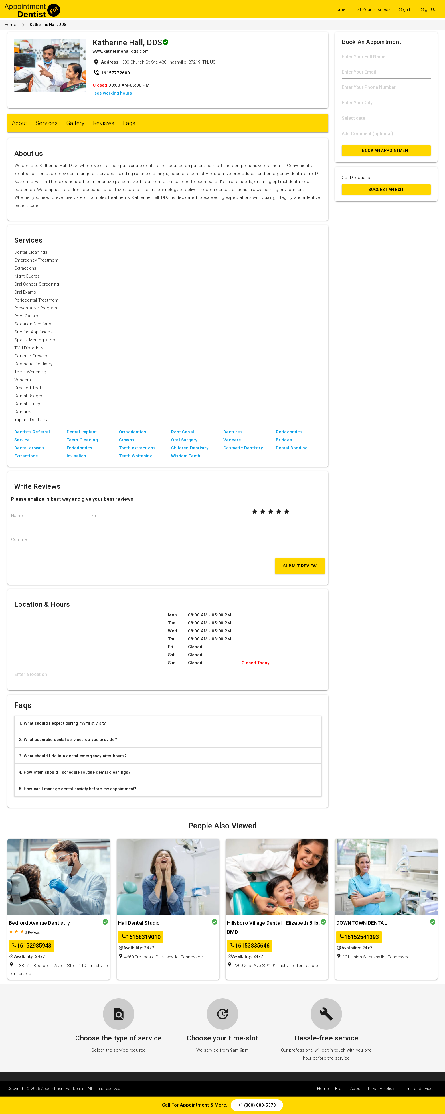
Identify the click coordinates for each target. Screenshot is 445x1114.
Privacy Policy (381, 1088)
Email (96, 515)
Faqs (129, 123)
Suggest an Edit (386, 189)
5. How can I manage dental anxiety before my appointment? (77, 789)
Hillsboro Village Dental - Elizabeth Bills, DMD (273, 927)
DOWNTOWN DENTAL (361, 923)
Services (47, 123)
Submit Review (300, 566)
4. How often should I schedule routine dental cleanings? (74, 772)
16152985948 (31, 945)
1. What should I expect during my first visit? (62, 723)
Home (340, 9)
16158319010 (141, 937)
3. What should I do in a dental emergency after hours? (73, 756)
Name (17, 515)
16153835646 (250, 945)
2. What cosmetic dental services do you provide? (68, 739)
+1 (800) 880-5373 (257, 1105)
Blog (339, 1088)
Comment (21, 539)
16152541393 (359, 937)
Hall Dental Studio (139, 923)
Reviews (103, 123)
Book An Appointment (386, 150)
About (19, 123)
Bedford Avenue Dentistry (39, 923)
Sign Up (428, 9)
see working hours (113, 93)
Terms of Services (417, 1088)
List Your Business (372, 9)
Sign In (405, 9)
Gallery (75, 123)
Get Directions (356, 177)
